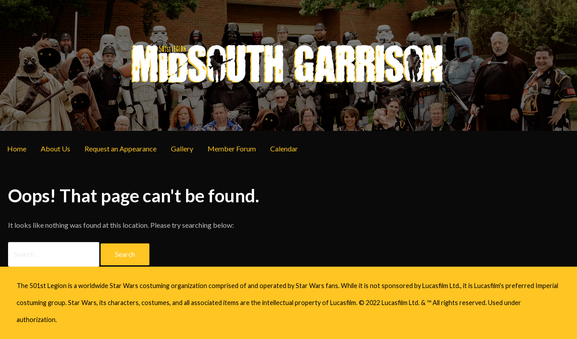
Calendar (284, 148)
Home (16, 148)
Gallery (182, 148)
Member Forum (232, 148)
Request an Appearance (121, 148)
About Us (55, 148)
